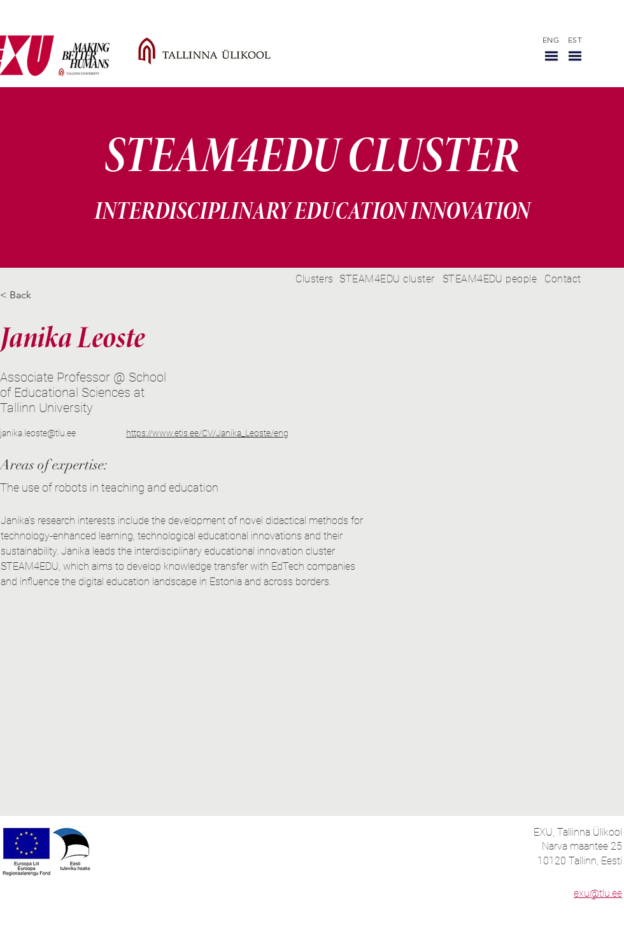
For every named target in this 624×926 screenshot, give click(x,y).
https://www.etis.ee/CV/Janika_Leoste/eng (207, 433)
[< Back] (25, 295)
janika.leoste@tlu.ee (38, 433)
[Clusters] (314, 279)
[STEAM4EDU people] (490, 279)
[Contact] (563, 279)
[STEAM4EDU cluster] (387, 279)
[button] (551, 56)
